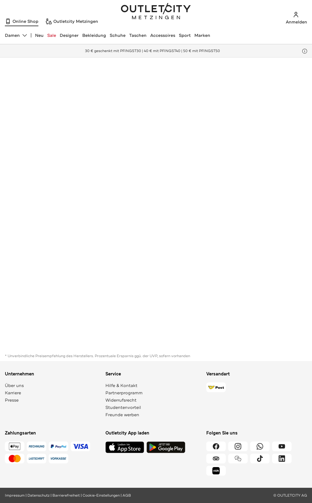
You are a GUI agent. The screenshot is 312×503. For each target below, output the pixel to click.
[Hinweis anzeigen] (304, 51)
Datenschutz (38, 495)
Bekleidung (94, 35)
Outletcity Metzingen (156, 11)
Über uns (14, 385)
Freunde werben (122, 414)
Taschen (138, 35)
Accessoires (162, 35)
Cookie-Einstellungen (101, 495)
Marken (202, 35)
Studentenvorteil (123, 407)
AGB (126, 495)
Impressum (15, 495)
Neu (39, 35)
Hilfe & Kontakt (121, 385)
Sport (185, 35)
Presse (12, 400)
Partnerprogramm (124, 393)
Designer (69, 35)
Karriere (13, 393)
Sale (51, 35)
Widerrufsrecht (120, 400)
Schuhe (118, 35)
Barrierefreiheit (66, 495)
